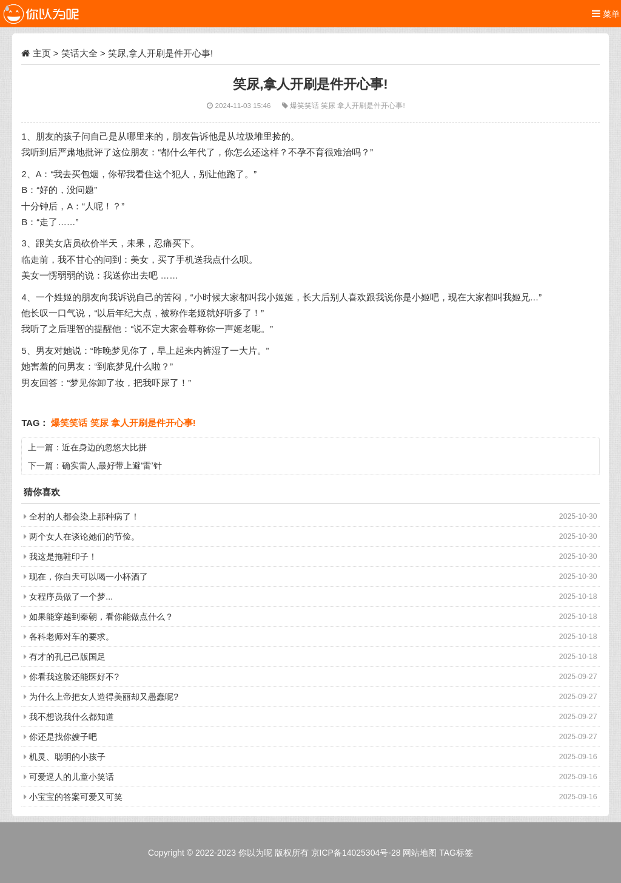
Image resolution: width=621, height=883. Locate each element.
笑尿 (329, 105)
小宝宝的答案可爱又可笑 (76, 797)
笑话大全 (79, 53)
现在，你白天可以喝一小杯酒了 (88, 576)
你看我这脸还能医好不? (74, 677)
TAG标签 (456, 853)
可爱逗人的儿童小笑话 (71, 777)
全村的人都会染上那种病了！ (84, 516)
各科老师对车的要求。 (71, 636)
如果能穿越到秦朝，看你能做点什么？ (101, 616)
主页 (42, 53)
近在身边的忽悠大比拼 (104, 447)
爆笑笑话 (305, 105)
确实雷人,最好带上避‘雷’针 (111, 465)
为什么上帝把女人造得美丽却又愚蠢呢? (103, 697)
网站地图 (420, 853)
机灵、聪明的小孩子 (67, 757)
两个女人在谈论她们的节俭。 (84, 536)
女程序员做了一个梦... (71, 596)
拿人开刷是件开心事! (370, 105)
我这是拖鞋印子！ (63, 556)
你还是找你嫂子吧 (63, 737)
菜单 (606, 13)
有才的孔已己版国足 (67, 656)
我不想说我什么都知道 (71, 717)
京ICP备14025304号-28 (356, 853)
